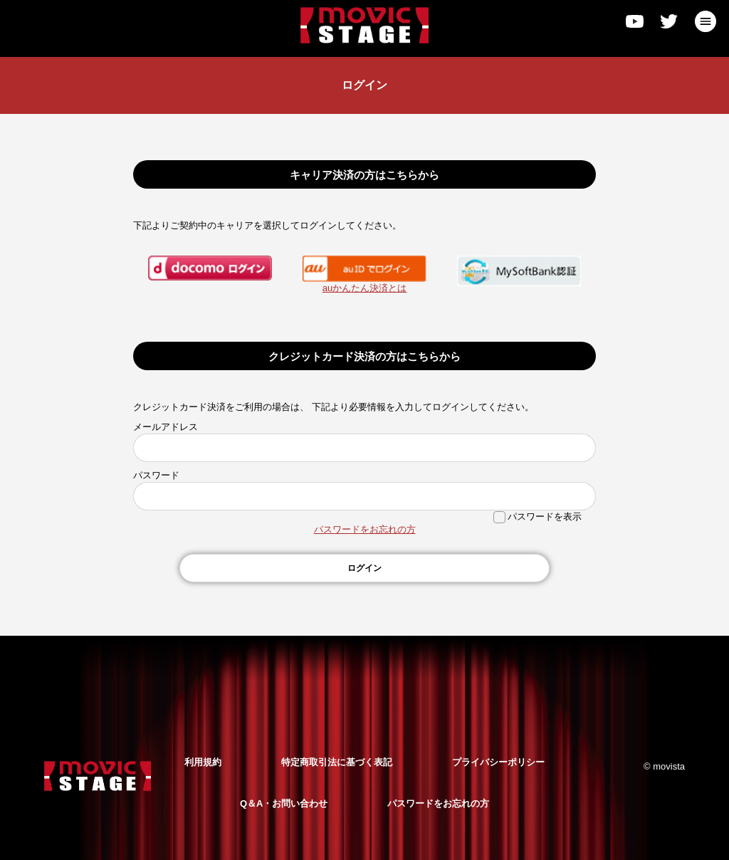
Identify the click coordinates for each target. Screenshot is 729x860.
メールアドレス (165, 426)
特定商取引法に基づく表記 (336, 762)
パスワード (156, 475)
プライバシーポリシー (498, 762)
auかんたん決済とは (364, 288)
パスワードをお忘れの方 (365, 529)
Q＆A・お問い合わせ (284, 803)
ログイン (364, 568)
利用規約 (202, 762)
